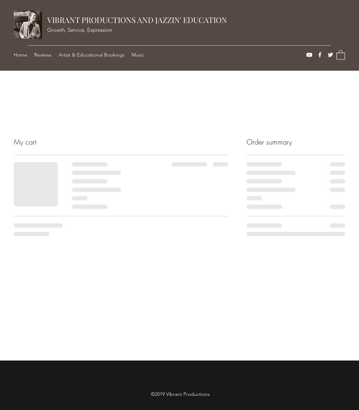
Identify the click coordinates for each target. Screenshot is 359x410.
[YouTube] (309, 54)
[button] (340, 54)
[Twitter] (330, 54)
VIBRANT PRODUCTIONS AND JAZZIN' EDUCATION (137, 19)
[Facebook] (319, 54)
